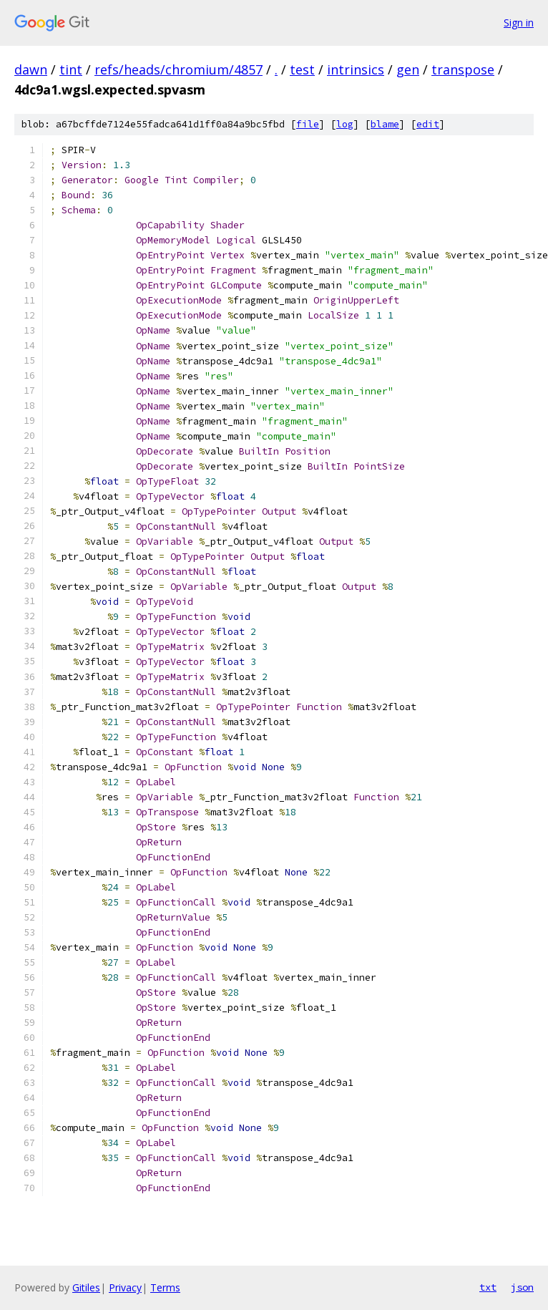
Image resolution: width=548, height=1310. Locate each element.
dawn (30, 69)
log (344, 124)
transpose (462, 69)
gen (407, 69)
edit (427, 124)
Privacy (125, 1287)
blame (385, 124)
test (302, 69)
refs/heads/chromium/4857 (178, 69)
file (307, 124)
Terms (165, 1287)
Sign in (519, 22)
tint (70, 69)
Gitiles (86, 1287)
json (522, 1287)
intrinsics (355, 69)
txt (487, 1287)
